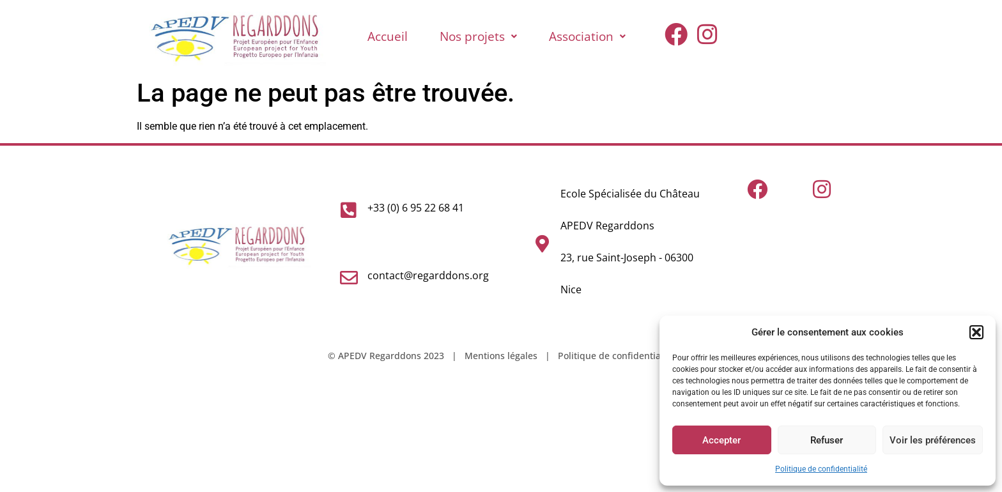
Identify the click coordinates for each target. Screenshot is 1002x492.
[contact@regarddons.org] (349, 278)
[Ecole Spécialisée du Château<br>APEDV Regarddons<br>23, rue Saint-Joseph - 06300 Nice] (542, 244)
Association (587, 36)
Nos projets (478, 36)
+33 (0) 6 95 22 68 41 (415, 208)
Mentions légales (501, 356)
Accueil (387, 36)
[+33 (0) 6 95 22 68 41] (349, 210)
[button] (976, 332)
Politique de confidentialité (821, 469)
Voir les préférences (933, 440)
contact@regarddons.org (428, 275)
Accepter (721, 440)
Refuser (826, 440)
